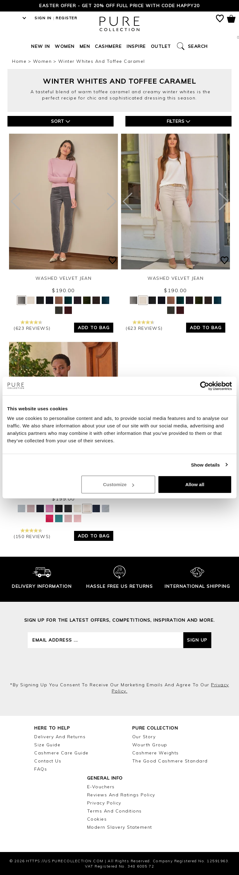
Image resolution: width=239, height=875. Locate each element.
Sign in (43, 18)
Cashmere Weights (155, 753)
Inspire (136, 46)
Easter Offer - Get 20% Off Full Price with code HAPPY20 (119, 5)
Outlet (161, 46)
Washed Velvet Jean (63, 278)
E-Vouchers (101, 787)
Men (85, 46)
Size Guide (47, 745)
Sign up (197, 640)
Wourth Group (149, 745)
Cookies (97, 819)
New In (40, 46)
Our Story (144, 736)
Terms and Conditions (114, 811)
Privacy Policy (104, 803)
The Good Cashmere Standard (170, 761)
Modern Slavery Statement (119, 827)
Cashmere (108, 46)
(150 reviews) (32, 533)
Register (66, 18)
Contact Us (47, 761)
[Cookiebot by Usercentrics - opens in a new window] (204, 385)
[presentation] (119, 665)
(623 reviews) (32, 325)
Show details (205, 464)
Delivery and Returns (60, 736)
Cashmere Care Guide (61, 753)
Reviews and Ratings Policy (121, 795)
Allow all (194, 484)
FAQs (40, 769)
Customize (118, 484)
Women (65, 46)
